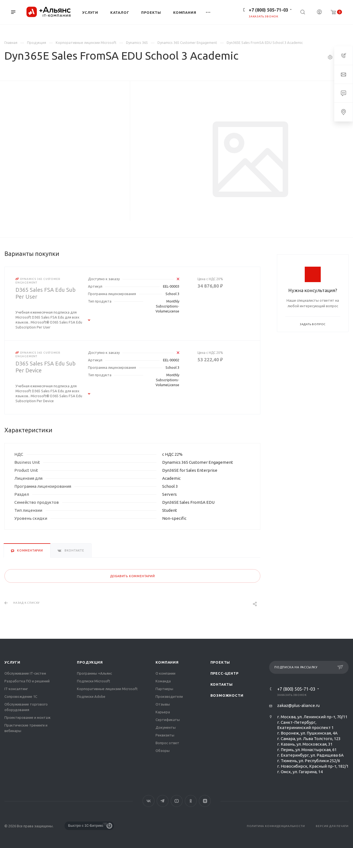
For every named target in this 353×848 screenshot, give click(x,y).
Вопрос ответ (167, 743)
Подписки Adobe (91, 696)
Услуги (12, 662)
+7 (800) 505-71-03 (268, 9)
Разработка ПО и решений (27, 681)
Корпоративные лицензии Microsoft (107, 689)
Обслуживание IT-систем (25, 673)
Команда (163, 681)
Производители (169, 696)
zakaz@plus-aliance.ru (298, 705)
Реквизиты (165, 735)
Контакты (221, 684)
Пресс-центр (224, 673)
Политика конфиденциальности (276, 826)
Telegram (163, 801)
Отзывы (163, 704)
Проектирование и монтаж (27, 717)
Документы (166, 727)
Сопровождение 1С (20, 696)
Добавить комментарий (132, 576)
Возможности (227, 695)
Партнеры (164, 689)
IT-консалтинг (16, 689)
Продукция (90, 662)
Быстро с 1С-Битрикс (85, 826)
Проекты (220, 662)
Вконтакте (148, 801)
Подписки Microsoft (93, 681)
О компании (165, 673)
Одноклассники (191, 801)
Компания (167, 662)
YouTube (177, 801)
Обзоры (163, 750)
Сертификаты (168, 720)
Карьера (163, 712)
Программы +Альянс (94, 673)
